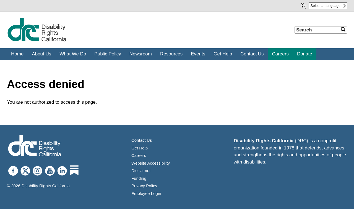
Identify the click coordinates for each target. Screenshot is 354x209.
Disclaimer (141, 170)
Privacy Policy (144, 185)
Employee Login (146, 193)
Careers (138, 155)
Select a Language (325, 6)
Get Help (139, 148)
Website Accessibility (150, 163)
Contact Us (141, 140)
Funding (138, 178)
